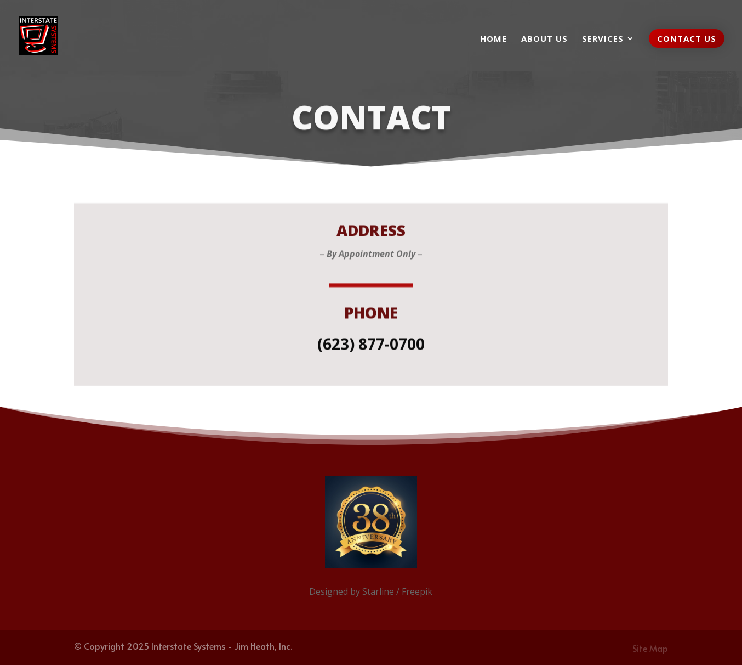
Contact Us (686, 38)
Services (603, 39)
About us (544, 39)
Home (493, 39)
